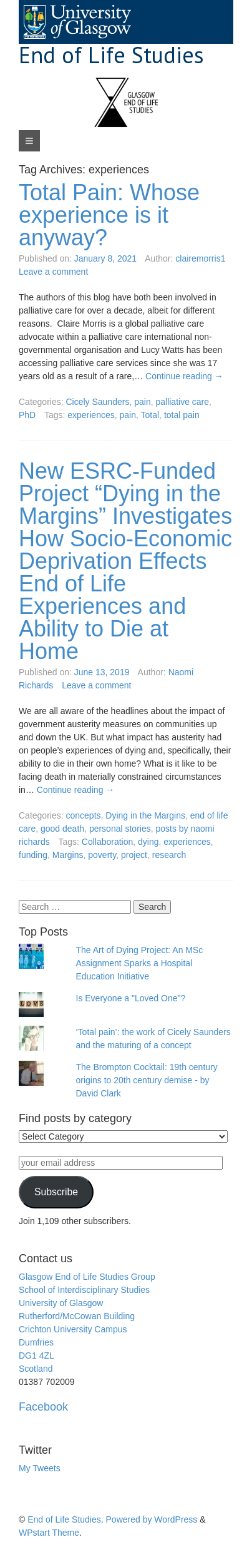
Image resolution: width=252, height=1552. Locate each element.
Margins (68, 855)
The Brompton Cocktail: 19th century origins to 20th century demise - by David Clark (147, 1080)
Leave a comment (53, 272)
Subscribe (56, 1192)
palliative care (182, 402)
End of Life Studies (111, 54)
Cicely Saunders (97, 402)
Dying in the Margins (145, 815)
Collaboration (107, 842)
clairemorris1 (200, 258)
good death (62, 829)
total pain (182, 415)
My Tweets (40, 1468)
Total (150, 415)
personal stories (120, 829)
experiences (91, 415)
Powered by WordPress (152, 1519)
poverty (102, 855)
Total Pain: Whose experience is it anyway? (109, 215)
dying (148, 842)
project (134, 855)
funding (33, 855)
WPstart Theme (49, 1533)
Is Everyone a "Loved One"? (131, 998)
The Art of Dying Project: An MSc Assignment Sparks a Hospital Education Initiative (139, 963)
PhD (27, 415)
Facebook (43, 1407)
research (169, 855)
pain (142, 402)
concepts (82, 815)
